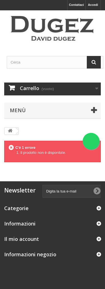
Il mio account (21, 239)
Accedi (93, 4)
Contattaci (76, 4)
